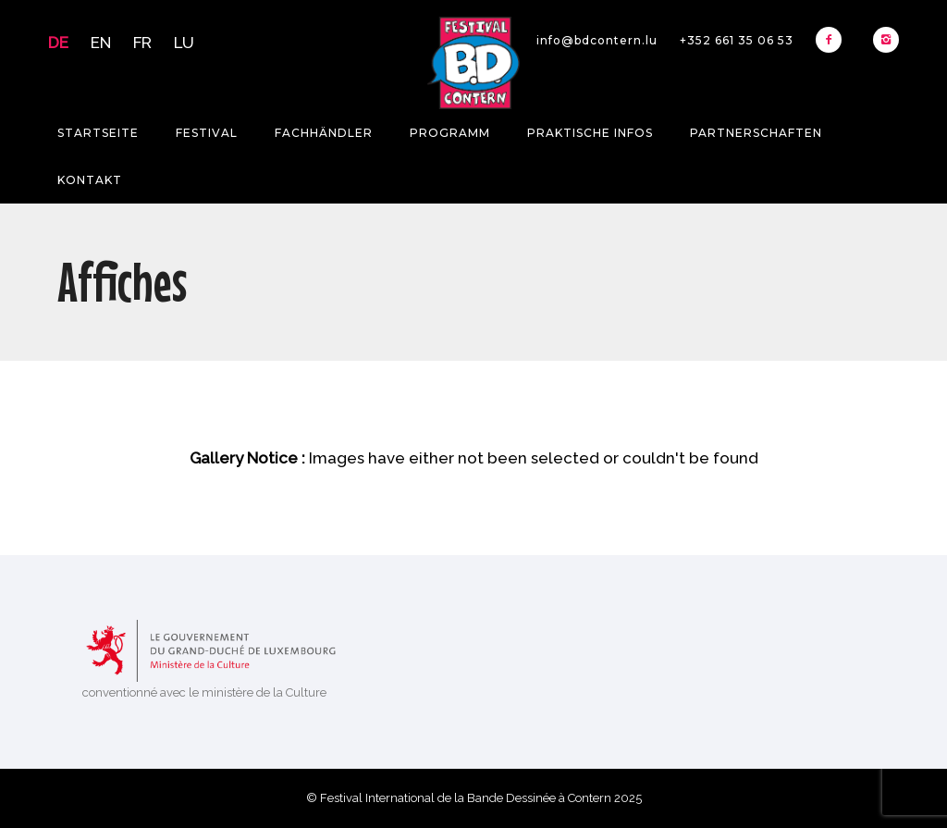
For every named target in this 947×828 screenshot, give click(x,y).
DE (58, 42)
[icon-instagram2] (886, 40)
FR (142, 42)
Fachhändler (324, 133)
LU (184, 42)
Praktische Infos (590, 133)
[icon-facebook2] (833, 40)
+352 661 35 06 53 (736, 40)
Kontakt (89, 180)
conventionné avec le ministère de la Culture (204, 692)
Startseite (98, 133)
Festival (207, 133)
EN (101, 42)
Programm (450, 133)
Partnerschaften (756, 133)
